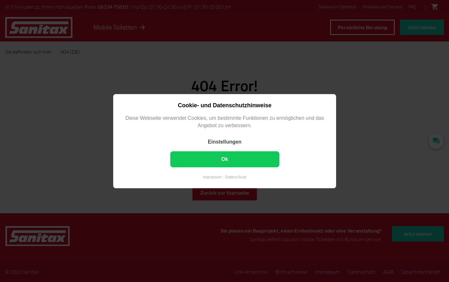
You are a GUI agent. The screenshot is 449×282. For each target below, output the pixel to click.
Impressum (212, 176)
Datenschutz (236, 176)
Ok (224, 159)
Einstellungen (224, 141)
